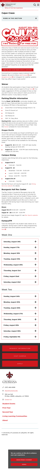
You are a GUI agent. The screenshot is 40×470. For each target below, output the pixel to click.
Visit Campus (20, 356)
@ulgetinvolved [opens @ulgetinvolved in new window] (7, 77)
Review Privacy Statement (24, 459)
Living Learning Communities (14, 416)
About (5, 420)
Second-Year (7, 412)
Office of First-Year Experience (14, 8)
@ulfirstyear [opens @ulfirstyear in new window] (23, 75)
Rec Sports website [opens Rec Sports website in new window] (31, 215)
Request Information (20, 348)
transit (6, 126)
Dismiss (24, 464)
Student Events (8, 404)
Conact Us (8, 399)
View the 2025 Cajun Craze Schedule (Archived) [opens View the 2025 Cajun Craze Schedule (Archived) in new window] (17, 69)
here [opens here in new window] (31, 89)
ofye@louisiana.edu (11, 390)
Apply (20, 363)
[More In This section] (20, 18)
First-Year (6, 408)
